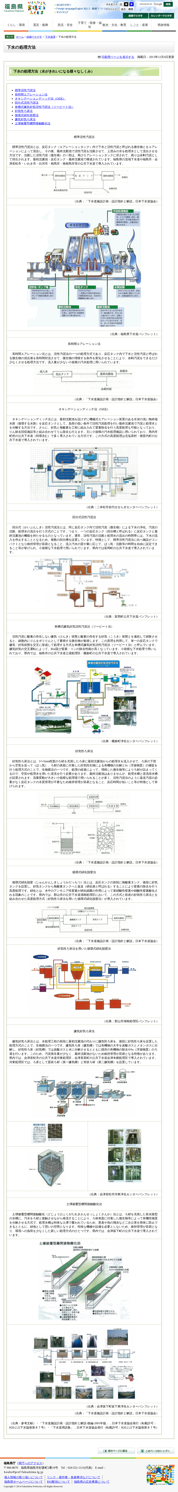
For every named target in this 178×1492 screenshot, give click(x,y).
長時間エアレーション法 (31, 94)
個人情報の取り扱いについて (23, 1477)
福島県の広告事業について (92, 1481)
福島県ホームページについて (23, 1481)
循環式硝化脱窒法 (27, 115)
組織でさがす (135, 16)
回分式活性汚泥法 (27, 102)
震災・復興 (40, 24)
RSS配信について (58, 1481)
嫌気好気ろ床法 (25, 119)
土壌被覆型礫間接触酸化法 (32, 123)
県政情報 (163, 24)
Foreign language (82, 8)
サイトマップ (82, 12)
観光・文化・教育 (114, 24)
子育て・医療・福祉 (90, 24)
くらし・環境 (16, 24)
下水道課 (50, 36)
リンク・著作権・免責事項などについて (73, 1477)
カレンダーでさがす (161, 16)
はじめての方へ (82, 5)
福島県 (14, 7)
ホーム (20, 36)
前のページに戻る (116, 1451)
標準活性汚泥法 (25, 90)
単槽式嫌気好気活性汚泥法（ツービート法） (44, 106)
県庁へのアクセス (30, 1463)
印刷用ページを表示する (118, 56)
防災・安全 (65, 24)
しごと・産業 (139, 24)
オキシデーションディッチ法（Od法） (40, 98)
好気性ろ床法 (24, 111)
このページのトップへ (155, 1451)
